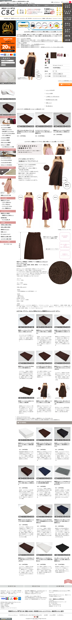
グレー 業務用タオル (6, 208)
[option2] (59, 76)
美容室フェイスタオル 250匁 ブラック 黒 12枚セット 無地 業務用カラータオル (62, 445)
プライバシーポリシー (13, 615)
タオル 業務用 (52, 615)
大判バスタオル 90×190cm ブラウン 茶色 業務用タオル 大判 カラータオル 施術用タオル (25, 132)
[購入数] (54, 71)
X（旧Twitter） (60, 615)
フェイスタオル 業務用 (6, 127)
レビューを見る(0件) (50, 90)
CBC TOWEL (35, 618)
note (11, 244)
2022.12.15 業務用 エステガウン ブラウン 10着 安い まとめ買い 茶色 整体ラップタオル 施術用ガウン (38, 419)
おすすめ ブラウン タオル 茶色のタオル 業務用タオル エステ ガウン (38, 311)
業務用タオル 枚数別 (5, 213)
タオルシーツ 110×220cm (6, 165)
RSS (5, 244)
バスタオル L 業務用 (5, 140)
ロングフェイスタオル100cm (8, 133)
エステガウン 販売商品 (26, 38)
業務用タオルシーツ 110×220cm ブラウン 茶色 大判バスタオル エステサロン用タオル (26, 559)
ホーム (18, 38)
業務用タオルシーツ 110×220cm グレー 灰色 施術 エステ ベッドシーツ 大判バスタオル (62, 483)
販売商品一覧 (7, 18)
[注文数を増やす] (56, 70)
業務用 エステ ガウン (25, 41)
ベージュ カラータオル (7, 206)
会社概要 (46, 615)
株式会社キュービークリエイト (60, 590)
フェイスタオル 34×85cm (6, 160)
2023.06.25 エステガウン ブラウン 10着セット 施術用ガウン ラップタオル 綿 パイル (35, 418)
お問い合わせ (49, 18)
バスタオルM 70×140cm (6, 162)
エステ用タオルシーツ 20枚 (8, 146)
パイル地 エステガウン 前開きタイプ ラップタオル (42, 41)
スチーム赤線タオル (6, 135)
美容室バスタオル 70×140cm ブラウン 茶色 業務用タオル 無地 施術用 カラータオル (44, 445)
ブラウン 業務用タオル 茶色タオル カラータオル (47, 40)
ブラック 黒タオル (6, 204)
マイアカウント (56, 2)
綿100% (30, 18)
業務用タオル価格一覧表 (6, 236)
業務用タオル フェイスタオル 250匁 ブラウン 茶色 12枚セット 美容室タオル (61, 131)
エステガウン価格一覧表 (6, 239)
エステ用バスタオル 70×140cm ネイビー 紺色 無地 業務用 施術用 (44, 482)
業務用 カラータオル (5, 200)
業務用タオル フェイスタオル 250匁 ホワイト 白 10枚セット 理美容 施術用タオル (26, 445)
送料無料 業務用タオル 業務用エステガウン (30, 45)
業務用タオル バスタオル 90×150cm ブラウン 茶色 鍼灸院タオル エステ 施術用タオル (44, 521)
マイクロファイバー (37, 18)
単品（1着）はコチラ (21, 287)
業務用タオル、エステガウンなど (37, 590)
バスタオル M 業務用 (5, 137)
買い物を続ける (49, 106)
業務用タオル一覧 (15, 18)
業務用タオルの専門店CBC (58, 599)
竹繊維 (43, 18)
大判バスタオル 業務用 (6, 142)
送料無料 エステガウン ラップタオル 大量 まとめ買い (52, 47)
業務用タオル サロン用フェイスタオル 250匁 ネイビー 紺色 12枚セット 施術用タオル (62, 521)
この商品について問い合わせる (52, 96)
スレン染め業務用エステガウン (38, 44)
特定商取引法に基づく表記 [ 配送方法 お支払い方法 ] (31, 615)
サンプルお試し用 (6, 219)
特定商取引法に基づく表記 (51, 99)
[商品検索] (8, 62)
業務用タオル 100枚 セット (8, 215)
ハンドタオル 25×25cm (6, 157)
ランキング (55, 18)
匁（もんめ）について (5, 234)
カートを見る (66, 2)
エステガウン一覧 (23, 18)
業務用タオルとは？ (5, 229)
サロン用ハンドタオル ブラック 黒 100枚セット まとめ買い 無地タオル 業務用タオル (62, 559)
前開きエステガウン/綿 (6, 195)
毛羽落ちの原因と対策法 (6, 224)
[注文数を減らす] (56, 71)
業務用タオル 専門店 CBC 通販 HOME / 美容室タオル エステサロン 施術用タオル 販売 (36, 611)
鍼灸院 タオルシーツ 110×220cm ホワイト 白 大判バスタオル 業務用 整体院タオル (44, 559)
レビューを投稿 (49, 93)
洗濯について (3, 232)
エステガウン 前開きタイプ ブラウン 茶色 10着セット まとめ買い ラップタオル (44, 31)
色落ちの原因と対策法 (5, 227)
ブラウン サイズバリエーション (23, 417)
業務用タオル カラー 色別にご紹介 (28, 40)
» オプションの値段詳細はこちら (65, 80)
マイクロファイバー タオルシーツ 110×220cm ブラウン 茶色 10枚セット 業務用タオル (43, 132)
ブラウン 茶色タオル (6, 202)
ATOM (7, 244)
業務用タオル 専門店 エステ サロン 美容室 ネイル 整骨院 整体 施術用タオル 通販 (14, 1)
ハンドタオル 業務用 (5, 125)
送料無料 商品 (4, 217)
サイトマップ (61, 18)
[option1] (58, 74)
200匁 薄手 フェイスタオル (8, 131)
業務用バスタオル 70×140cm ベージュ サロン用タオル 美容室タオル (26, 520)
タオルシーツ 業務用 (5, 144)
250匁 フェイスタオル (7, 129)
